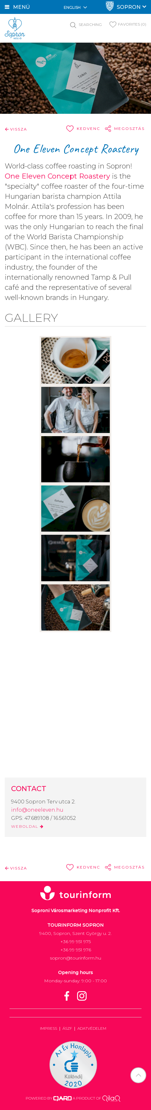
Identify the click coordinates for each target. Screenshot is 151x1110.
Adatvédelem (91, 1028)
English (75, 7)
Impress (48, 1028)
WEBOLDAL (27, 826)
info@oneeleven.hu (37, 810)
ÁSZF (67, 1028)
